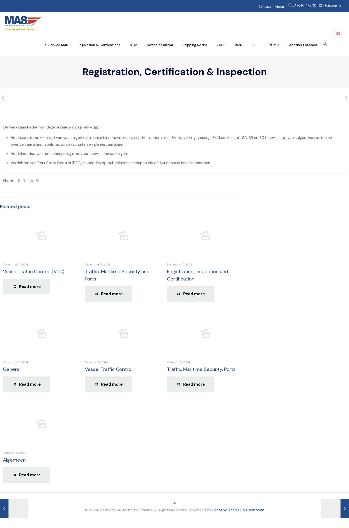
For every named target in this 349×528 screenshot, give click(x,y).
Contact (264, 7)
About (279, 7)
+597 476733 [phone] (306, 5)
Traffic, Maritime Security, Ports (201, 369)
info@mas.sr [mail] (332, 5)
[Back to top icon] (174, 503)
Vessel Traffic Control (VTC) (33, 271)
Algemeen (14, 460)
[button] (290, 7)
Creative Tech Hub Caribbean (238, 509)
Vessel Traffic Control (108, 369)
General (11, 369)
